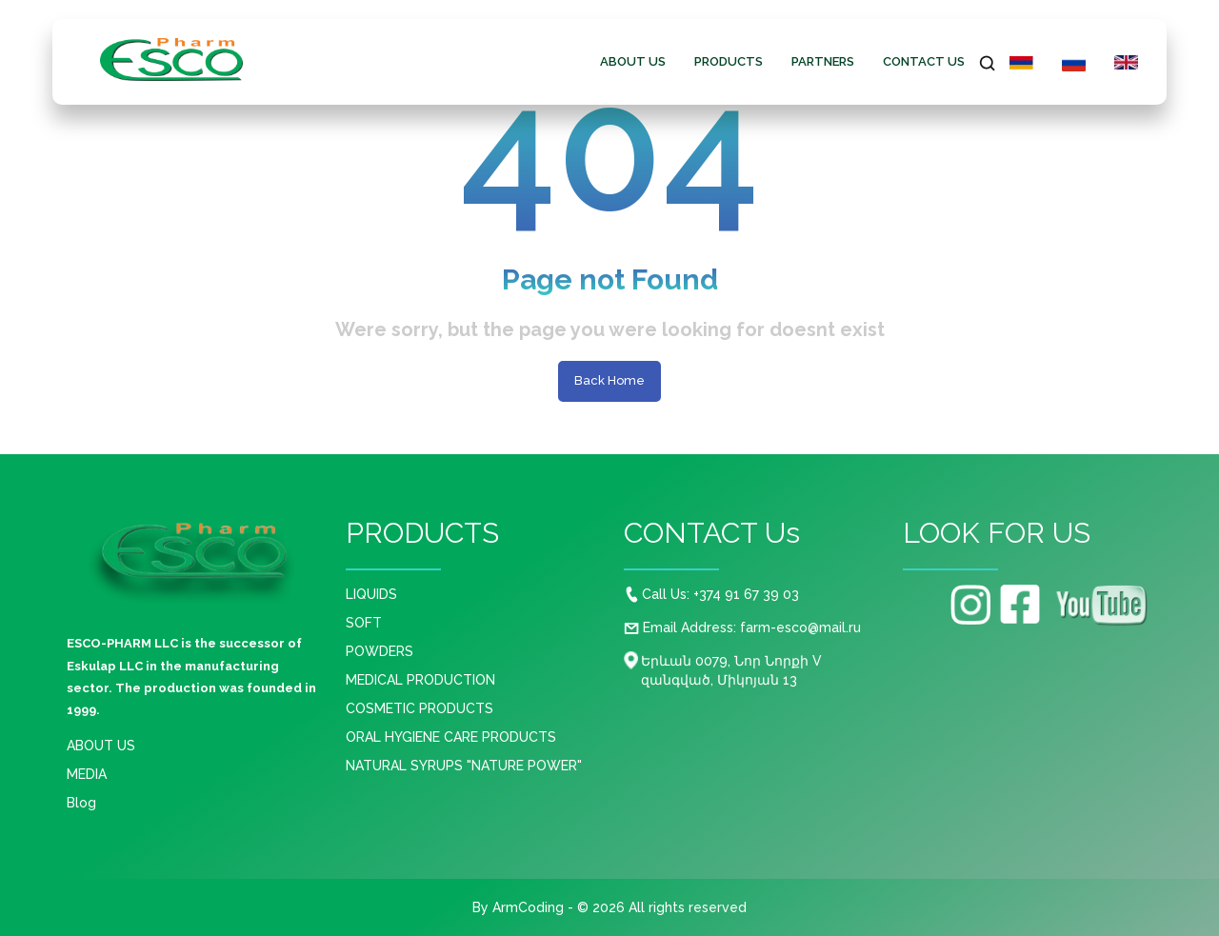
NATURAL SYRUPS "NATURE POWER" (464, 765)
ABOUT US (633, 61)
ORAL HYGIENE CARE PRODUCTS (451, 737)
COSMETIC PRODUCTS (419, 708)
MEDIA (87, 774)
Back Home (609, 380)
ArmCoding (528, 907)
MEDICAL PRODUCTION (420, 679)
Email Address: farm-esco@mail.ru (742, 627)
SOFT (364, 622)
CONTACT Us (924, 61)
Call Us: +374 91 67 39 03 (712, 594)
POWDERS (379, 651)
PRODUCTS (728, 61)
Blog (81, 802)
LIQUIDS (371, 594)
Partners (822, 61)
